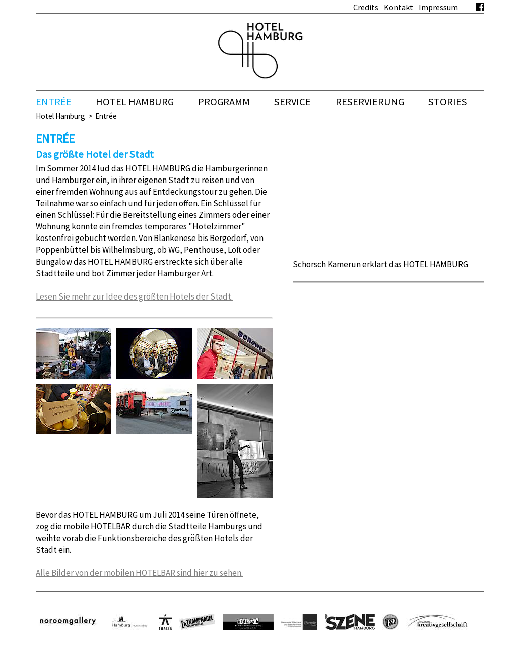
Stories (447, 101)
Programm (224, 101)
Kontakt (398, 7)
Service (292, 101)
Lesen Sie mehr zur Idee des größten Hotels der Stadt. (134, 296)
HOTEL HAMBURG (135, 101)
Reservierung (370, 101)
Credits (365, 7)
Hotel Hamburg (60, 116)
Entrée (54, 101)
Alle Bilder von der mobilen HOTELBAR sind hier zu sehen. (139, 572)
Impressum (438, 7)
